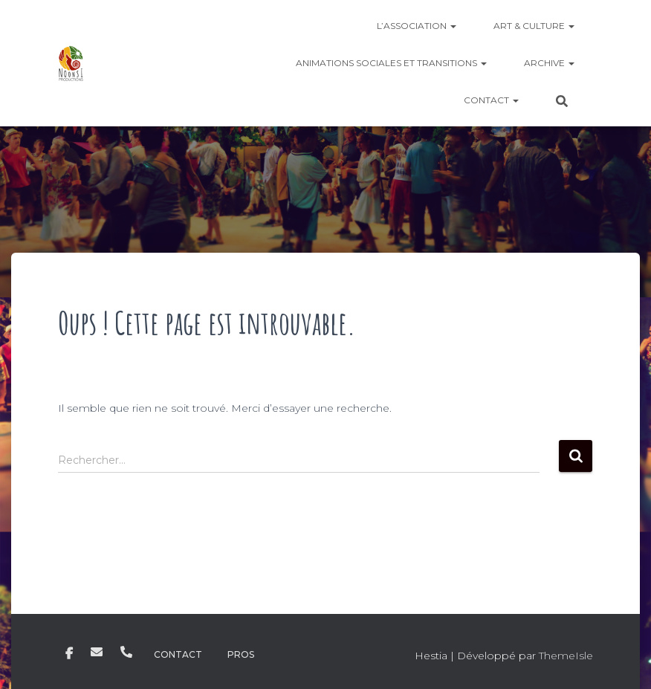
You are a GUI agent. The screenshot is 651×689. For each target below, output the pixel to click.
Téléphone (126, 651)
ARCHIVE (549, 62)
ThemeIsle (566, 655)
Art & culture (533, 25)
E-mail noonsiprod (96, 651)
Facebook (69, 654)
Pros (240, 654)
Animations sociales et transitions (391, 62)
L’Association (416, 25)
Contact (491, 100)
